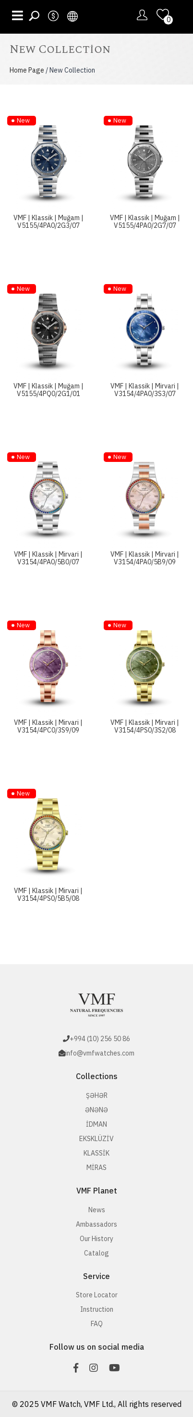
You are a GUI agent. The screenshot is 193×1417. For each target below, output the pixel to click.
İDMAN (96, 1124)
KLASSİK (96, 1153)
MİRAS (96, 1167)
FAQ (97, 1323)
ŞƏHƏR (97, 1095)
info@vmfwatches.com (99, 1053)
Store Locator (97, 1295)
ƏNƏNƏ (96, 1110)
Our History (96, 1238)
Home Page (27, 70)
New (23, 120)
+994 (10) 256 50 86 (100, 1038)
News (96, 1210)
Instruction (96, 1309)
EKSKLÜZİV (96, 1138)
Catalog (96, 1253)
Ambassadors (96, 1224)
